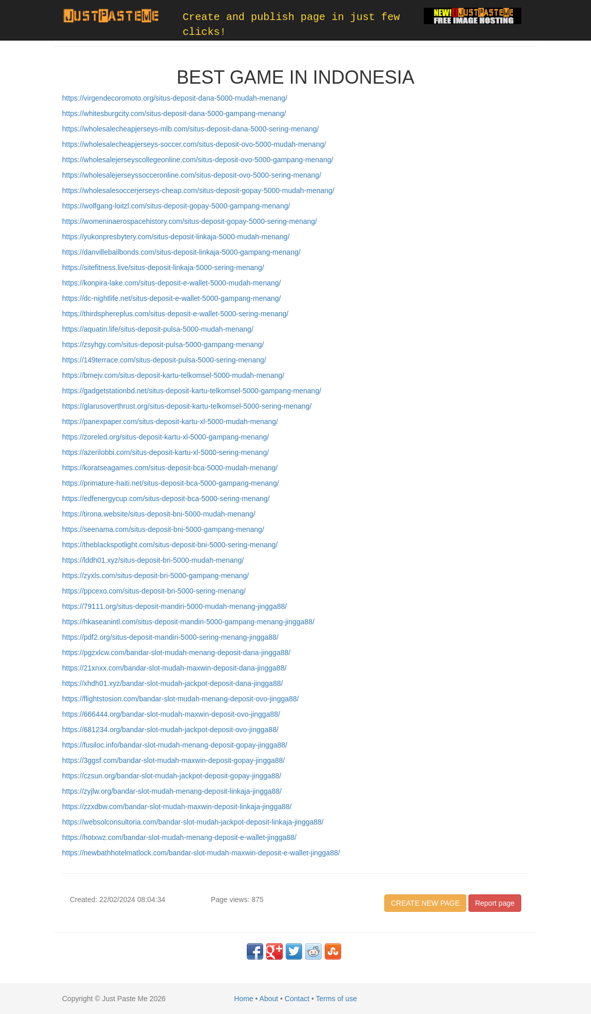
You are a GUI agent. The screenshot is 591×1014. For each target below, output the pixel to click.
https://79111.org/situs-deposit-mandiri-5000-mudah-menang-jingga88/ (174, 606)
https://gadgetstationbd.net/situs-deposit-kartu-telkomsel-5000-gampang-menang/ (191, 391)
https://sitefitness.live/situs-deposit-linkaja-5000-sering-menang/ (163, 267)
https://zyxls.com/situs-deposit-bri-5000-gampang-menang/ (155, 575)
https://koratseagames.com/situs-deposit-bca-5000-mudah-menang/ (170, 468)
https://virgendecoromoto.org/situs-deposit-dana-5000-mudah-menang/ (174, 98)
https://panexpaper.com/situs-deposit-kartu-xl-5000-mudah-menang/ (170, 421)
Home (243, 998)
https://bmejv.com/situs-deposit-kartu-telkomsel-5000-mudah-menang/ (173, 375)
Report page (495, 903)
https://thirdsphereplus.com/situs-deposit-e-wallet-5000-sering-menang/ (175, 314)
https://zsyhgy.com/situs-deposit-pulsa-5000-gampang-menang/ (163, 344)
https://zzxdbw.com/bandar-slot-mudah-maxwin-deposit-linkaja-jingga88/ (176, 806)
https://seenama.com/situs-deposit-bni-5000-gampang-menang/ (163, 529)
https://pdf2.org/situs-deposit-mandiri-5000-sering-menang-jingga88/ (170, 637)
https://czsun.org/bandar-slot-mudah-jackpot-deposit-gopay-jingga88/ (171, 776)
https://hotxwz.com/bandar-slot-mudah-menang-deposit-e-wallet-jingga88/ (179, 837)
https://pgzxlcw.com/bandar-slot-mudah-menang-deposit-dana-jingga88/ (176, 652)
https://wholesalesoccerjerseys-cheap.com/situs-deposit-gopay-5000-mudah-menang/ (198, 190)
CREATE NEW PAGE (425, 903)
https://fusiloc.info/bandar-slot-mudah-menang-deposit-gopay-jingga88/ (174, 745)
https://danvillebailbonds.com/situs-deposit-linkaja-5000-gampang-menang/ (181, 252)
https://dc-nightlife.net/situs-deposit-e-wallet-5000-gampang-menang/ (171, 298)
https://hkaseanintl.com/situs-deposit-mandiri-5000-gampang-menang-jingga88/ (188, 622)
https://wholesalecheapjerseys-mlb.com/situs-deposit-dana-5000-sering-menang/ (190, 129)
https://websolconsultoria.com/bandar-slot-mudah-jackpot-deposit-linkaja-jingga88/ (193, 822)
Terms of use (336, 998)
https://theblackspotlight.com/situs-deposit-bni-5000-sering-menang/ (170, 545)
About (269, 998)
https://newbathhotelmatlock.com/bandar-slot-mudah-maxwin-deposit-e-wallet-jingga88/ (201, 853)
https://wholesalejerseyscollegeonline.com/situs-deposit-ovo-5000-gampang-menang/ (197, 160)
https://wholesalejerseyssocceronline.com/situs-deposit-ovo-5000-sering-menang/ (191, 175)
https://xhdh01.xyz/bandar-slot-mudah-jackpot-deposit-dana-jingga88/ (172, 683)
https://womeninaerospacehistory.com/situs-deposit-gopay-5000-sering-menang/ (189, 221)
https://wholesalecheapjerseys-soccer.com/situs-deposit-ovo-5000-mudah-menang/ (194, 144)
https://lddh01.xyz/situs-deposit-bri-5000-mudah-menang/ (153, 560)
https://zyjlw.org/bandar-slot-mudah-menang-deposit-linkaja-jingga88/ (172, 791)
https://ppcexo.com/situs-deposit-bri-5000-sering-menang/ (154, 591)
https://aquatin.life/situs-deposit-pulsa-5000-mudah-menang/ (157, 329)
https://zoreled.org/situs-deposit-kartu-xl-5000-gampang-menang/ (165, 437)
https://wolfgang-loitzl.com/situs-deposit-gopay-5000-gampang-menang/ (176, 206)
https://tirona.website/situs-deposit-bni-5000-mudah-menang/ (158, 514)
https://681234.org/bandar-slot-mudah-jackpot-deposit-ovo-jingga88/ (170, 729)
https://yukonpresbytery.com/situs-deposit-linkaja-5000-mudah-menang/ (175, 237)
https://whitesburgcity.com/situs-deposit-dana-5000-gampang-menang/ (174, 113)
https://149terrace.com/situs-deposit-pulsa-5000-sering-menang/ (164, 360)
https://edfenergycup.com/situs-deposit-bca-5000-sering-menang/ (166, 498)
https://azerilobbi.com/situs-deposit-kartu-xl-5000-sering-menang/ (165, 452)
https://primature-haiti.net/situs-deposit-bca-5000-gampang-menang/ (170, 483)
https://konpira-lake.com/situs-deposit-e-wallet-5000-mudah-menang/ (171, 283)
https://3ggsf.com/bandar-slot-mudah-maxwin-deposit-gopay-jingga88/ (173, 760)
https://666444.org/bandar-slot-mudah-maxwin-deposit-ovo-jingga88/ (171, 714)
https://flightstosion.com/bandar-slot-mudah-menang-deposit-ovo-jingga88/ (180, 699)
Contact (297, 998)
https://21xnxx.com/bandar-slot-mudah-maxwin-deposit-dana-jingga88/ (174, 668)
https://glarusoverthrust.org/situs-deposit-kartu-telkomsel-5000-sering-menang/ (186, 406)
